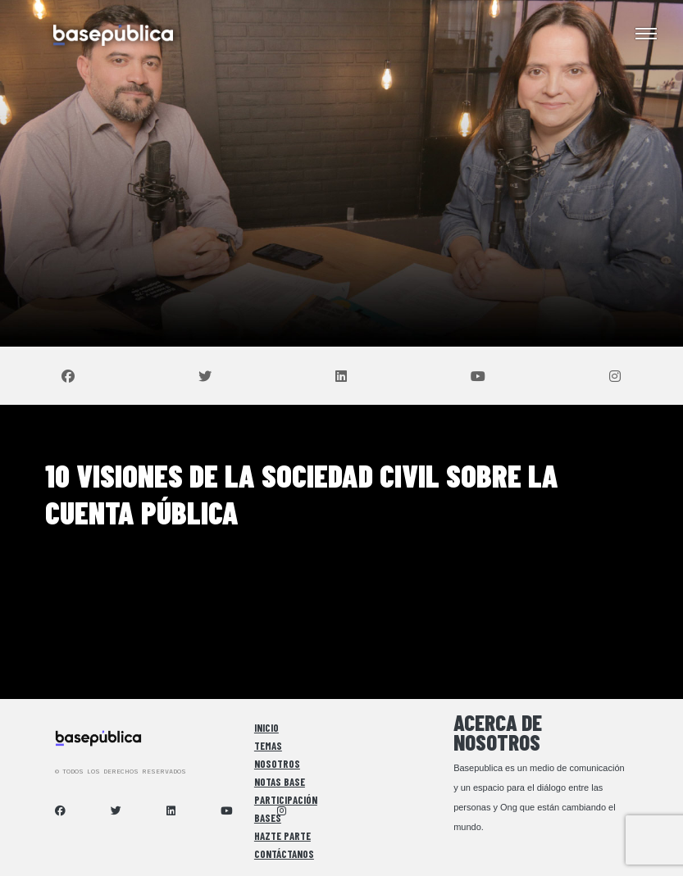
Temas (268, 745)
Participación (285, 799)
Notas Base (279, 781)
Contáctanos (284, 853)
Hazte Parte (282, 835)
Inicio (266, 727)
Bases (267, 817)
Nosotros (277, 763)
